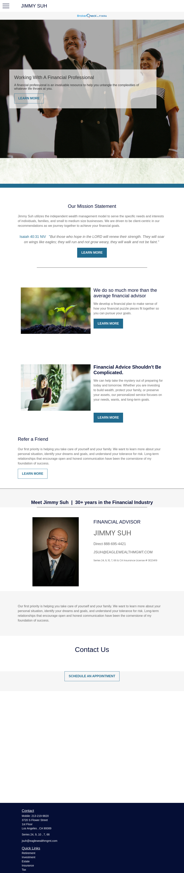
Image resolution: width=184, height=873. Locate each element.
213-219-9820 (40, 815)
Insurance (28, 865)
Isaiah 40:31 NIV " (35, 237)
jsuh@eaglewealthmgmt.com (39, 840)
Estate (26, 861)
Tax (24, 869)
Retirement (28, 853)
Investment (28, 857)
